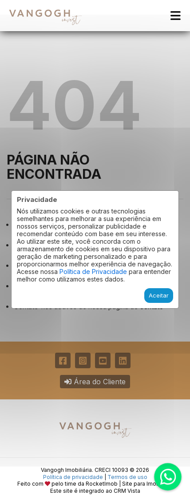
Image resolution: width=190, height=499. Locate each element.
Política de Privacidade (93, 271)
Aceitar (159, 295)
